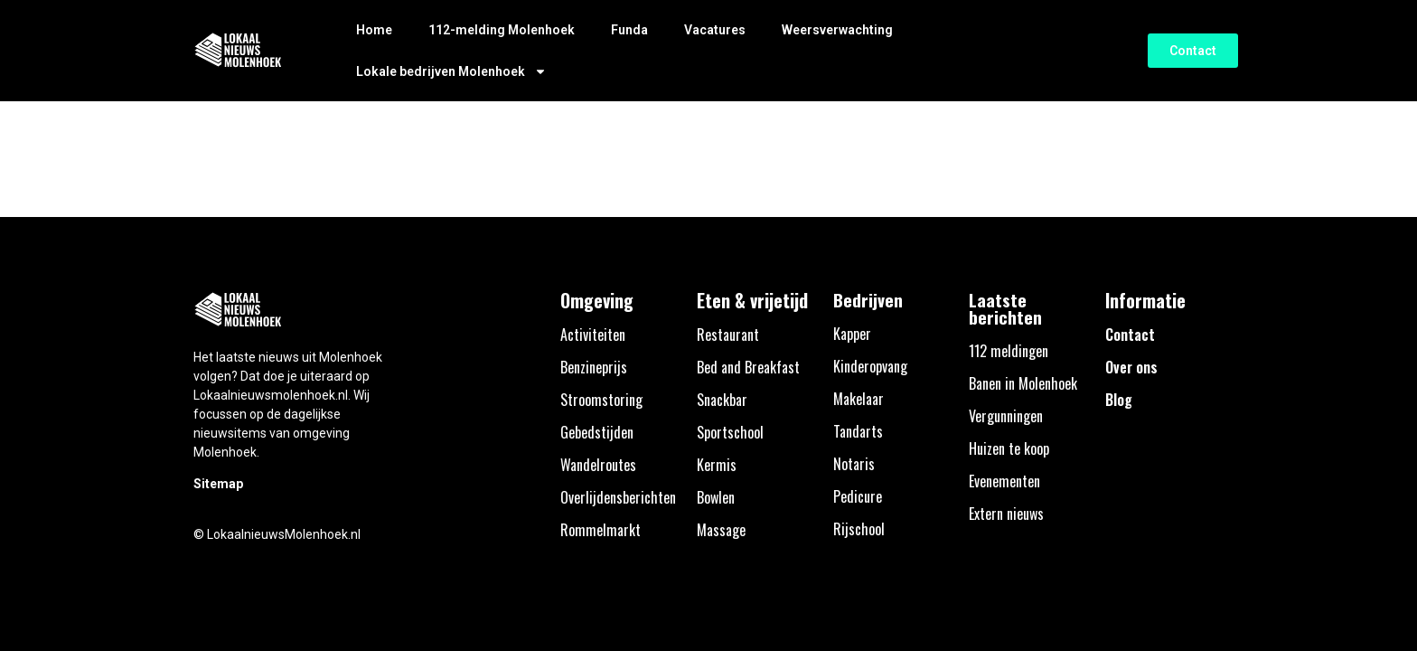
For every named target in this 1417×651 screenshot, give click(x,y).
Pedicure (857, 496)
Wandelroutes (598, 465)
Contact (1130, 334)
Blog (1118, 399)
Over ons (1131, 367)
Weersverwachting (837, 30)
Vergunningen (1006, 416)
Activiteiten (592, 334)
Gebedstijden (596, 432)
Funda (629, 30)
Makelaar (858, 399)
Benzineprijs (593, 367)
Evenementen (1004, 481)
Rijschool (859, 529)
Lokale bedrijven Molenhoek (451, 71)
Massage (721, 530)
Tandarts (858, 431)
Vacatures (715, 30)
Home (374, 30)
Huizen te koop (1009, 448)
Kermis (717, 465)
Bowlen (716, 497)
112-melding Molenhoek (501, 30)
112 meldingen (1008, 351)
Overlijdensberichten (618, 497)
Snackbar (722, 399)
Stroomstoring (601, 399)
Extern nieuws (1006, 513)
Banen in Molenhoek (1023, 383)
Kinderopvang (870, 366)
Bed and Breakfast (748, 367)
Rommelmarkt (600, 530)
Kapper (852, 333)
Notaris (854, 464)
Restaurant (728, 334)
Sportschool (730, 432)
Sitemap (218, 483)
